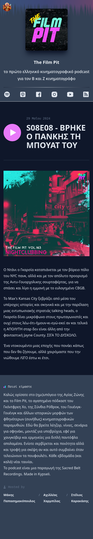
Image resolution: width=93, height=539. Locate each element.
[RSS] (85, 94)
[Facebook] (38, 94)
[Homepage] (46, 30)
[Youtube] (70, 94)
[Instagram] (54, 94)
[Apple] (22, 94)
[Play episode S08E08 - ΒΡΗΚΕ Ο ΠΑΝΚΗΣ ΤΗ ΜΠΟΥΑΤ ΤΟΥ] (12, 132)
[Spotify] (7, 94)
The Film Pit (46, 62)
